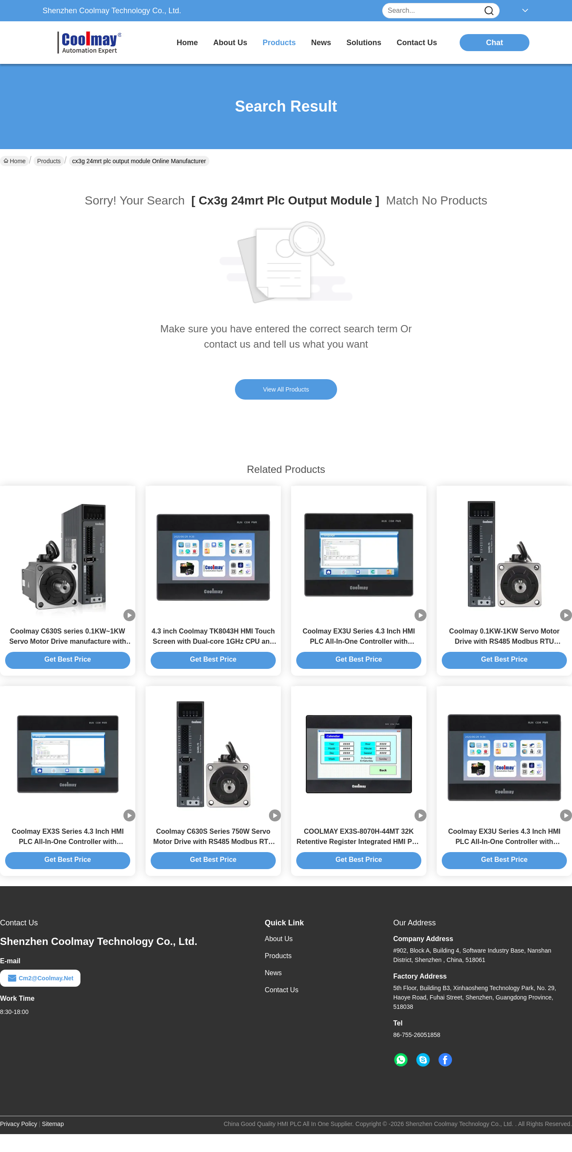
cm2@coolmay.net (40, 978)
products (279, 42)
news (321, 42)
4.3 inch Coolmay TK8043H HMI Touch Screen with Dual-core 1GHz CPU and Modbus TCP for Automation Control (213, 641)
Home (187, 42)
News (273, 972)
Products (48, 161)
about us (230, 42)
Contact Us (281, 990)
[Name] (489, 11)
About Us (279, 938)
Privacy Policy (18, 1123)
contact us (417, 42)
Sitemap (53, 1123)
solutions (363, 42)
